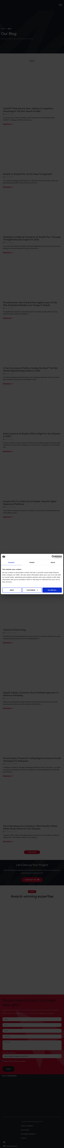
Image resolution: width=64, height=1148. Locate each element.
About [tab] (53, 562)
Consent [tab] (11, 562)
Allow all (52, 590)
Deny (12, 590)
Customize (32, 590)
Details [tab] (32, 562)
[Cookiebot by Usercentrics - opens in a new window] (53, 556)
